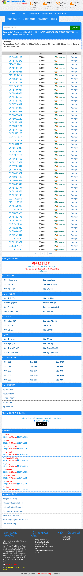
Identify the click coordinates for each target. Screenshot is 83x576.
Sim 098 (59, 371)
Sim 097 (33, 371)
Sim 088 (59, 366)
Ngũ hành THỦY (8, 398)
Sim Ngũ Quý (9, 344)
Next (50, 254)
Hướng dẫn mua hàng (42, 540)
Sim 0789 (60, 362)
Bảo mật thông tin (41, 544)
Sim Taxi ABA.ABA (50, 348)
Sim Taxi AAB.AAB (11, 348)
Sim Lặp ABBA (10, 321)
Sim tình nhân (66, 539)
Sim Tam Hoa (9, 339)
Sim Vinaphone (49, 280)
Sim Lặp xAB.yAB (50, 321)
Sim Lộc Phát (48, 298)
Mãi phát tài (48, 312)
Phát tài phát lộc (49, 303)
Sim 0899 (60, 375)
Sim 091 (7, 366)
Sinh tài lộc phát (10, 303)
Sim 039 (33, 380)
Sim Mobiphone (10, 280)
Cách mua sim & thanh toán (13, 511)
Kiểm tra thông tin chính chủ (13, 503)
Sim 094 (33, 366)
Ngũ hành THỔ (8, 407)
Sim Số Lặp (8, 330)
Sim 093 (33, 362)
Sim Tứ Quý (47, 339)
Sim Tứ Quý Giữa (11, 353)
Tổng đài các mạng (10, 499)
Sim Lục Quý (48, 344)
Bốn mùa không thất (51, 307)
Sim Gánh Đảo (49, 330)
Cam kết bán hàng (9, 524)
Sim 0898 (34, 375)
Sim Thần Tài (9, 298)
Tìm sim (42, 424)
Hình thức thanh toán (42, 542)
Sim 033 (7, 380)
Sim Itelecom (9, 289)
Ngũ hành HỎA (8, 403)
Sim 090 (7, 362)
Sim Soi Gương (49, 325)
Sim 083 (59, 380)
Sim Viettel (8, 284)
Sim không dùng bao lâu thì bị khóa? (16, 520)
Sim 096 (7, 371)
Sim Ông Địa (9, 307)
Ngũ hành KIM (8, 390)
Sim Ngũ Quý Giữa (50, 353)
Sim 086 (7, 375)
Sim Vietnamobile (50, 284)
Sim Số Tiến (9, 325)
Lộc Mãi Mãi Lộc (11, 312)
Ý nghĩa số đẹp (66, 537)
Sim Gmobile (48, 289)
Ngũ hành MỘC (8, 394)
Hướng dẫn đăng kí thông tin (13, 507)
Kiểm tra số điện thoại (11, 515)
